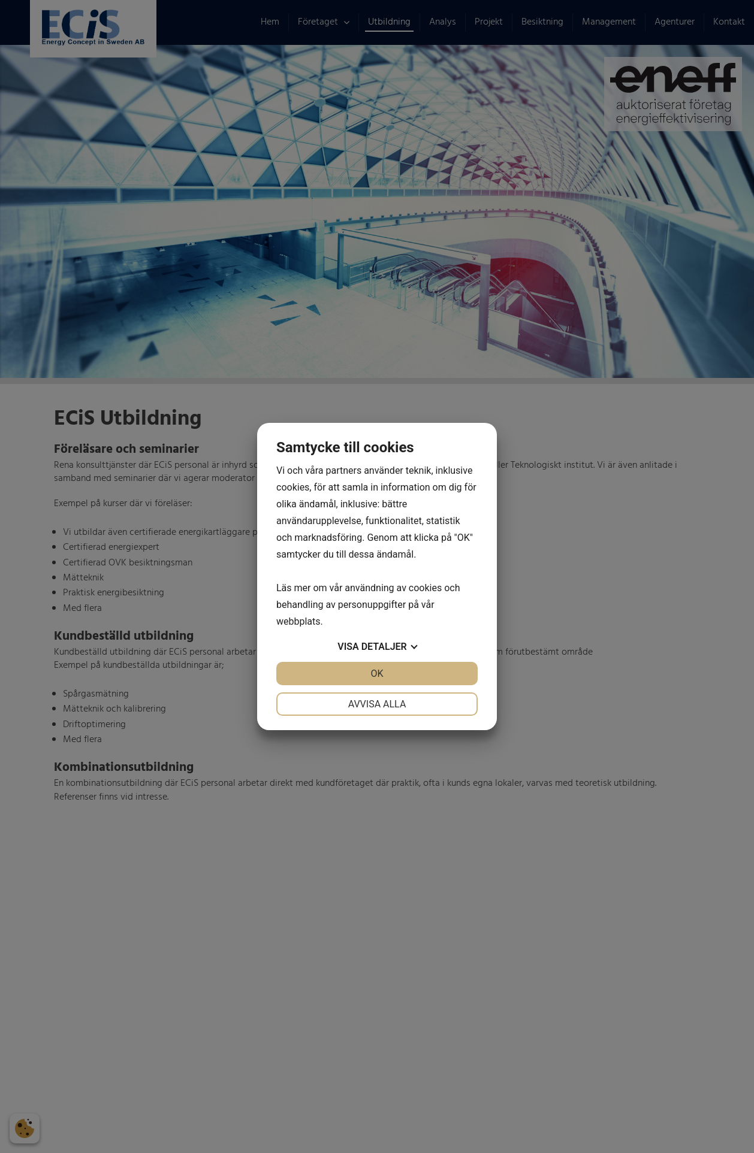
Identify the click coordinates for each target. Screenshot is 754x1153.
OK (376, 673)
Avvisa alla (377, 704)
